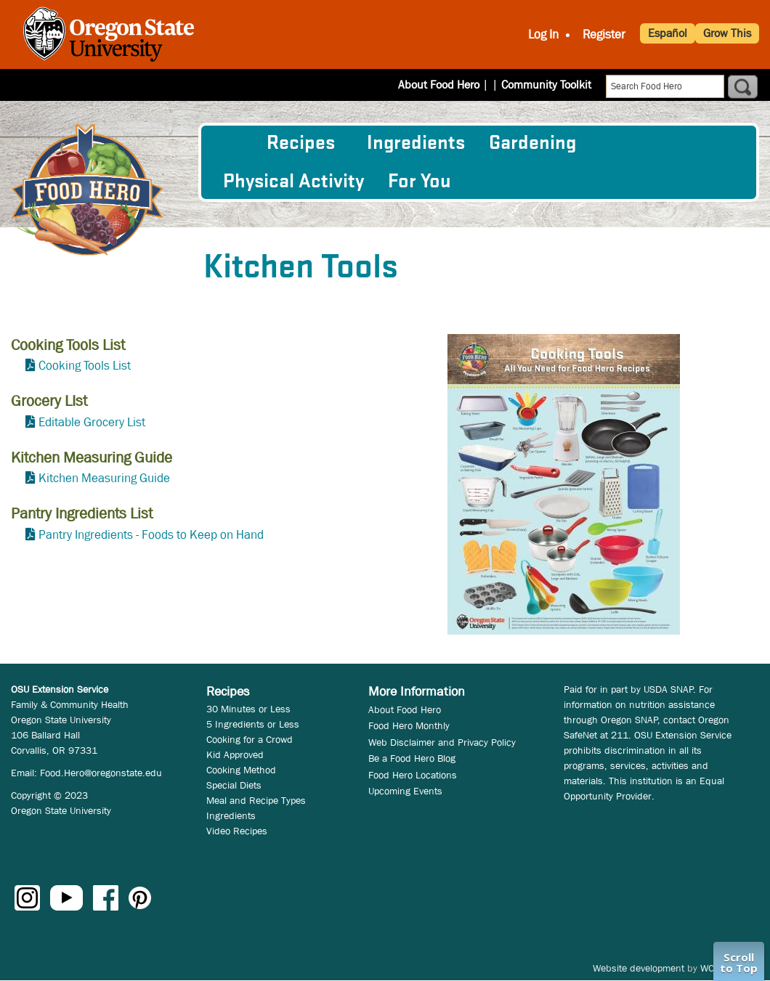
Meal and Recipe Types (256, 800)
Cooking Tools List (84, 365)
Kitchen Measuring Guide (104, 478)
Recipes (301, 143)
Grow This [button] (727, 33)
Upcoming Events (405, 790)
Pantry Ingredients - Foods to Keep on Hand (151, 534)
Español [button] (667, 33)
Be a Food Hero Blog (411, 758)
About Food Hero (448, 84)
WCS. (711, 967)
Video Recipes (236, 830)
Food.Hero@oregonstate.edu (101, 772)
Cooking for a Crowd (249, 739)
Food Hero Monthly (409, 725)
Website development (638, 967)
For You (419, 181)
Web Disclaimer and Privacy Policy (442, 742)
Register (604, 34)
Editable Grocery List (91, 422)
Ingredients (416, 143)
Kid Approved (235, 754)
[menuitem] (233, 143)
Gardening (532, 143)
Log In (543, 34)
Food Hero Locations (412, 774)
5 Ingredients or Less (252, 723)
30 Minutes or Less (248, 708)
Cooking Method (241, 769)
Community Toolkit (546, 84)
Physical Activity (293, 181)
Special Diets (234, 784)
